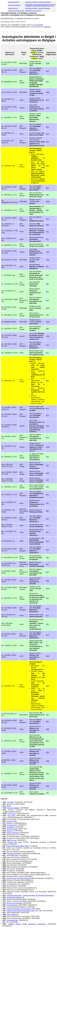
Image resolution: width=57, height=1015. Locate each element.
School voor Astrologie (14, 903)
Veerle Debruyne (12, 914)
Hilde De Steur (12, 840)
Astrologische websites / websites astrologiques (38, 2)
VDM (47, 63)
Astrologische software (31, 8)
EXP (47, 465)
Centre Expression (13, 833)
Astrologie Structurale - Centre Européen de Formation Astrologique (30, 895)
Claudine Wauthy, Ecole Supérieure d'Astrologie (27, 924)
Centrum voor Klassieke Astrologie (19, 878)
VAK (47, 82)
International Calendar (14, 5)
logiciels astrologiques (44, 8)
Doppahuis (10, 827)
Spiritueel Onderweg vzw (15, 897)
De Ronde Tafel (12, 829)
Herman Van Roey (14, 842)
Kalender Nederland (13, 2)
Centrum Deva (12, 821)
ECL (47, 231)
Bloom (9, 806)
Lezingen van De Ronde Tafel (16, 10)
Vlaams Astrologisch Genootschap (19, 909)
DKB (47, 581)
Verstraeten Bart (12, 920)
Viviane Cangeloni (13, 808)
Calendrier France (13, 8)
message (47, 27)
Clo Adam (10, 802)
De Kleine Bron (12, 825)
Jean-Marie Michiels (14, 853)
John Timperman (12, 905)
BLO (47, 71)
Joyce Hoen (12, 813)
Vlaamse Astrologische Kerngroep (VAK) (21, 911)
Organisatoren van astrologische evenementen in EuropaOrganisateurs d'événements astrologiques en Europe (40, 5)
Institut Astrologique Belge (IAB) (17, 846)
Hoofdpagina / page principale (33, 10)
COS (47, 108)
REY (47, 511)
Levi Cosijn (11, 815)
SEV (47, 275)
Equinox (10, 831)
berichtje (40, 25)
